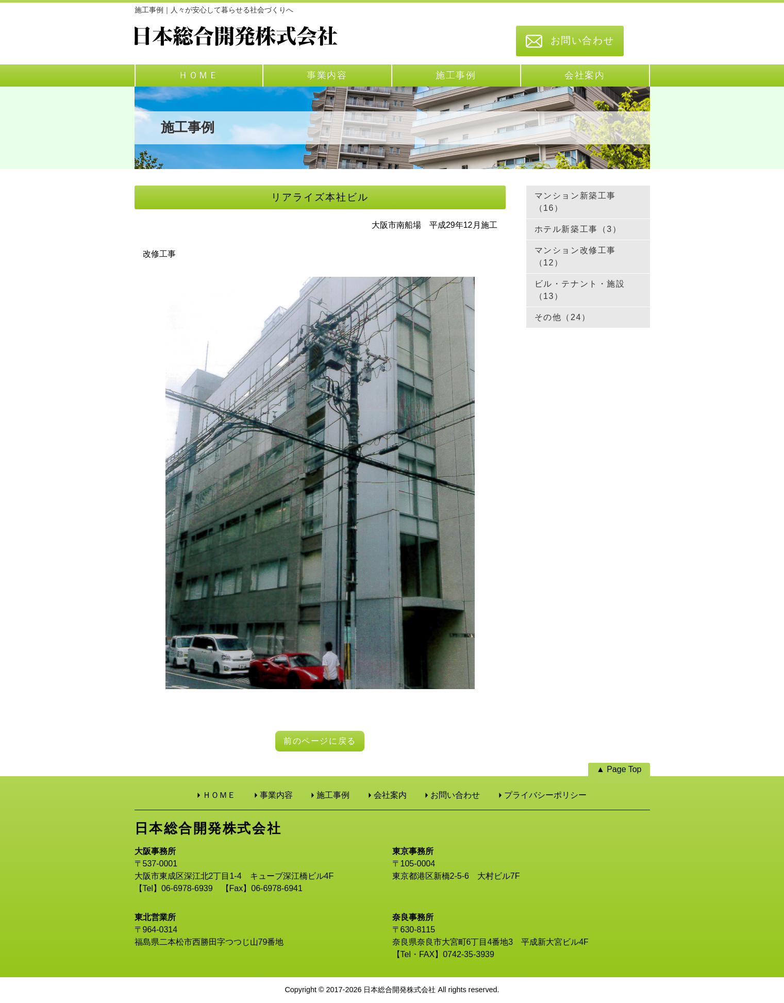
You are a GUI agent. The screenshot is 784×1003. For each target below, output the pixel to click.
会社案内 (584, 75)
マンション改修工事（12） (575, 256)
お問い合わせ (582, 40)
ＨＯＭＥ (198, 75)
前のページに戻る (319, 741)
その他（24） (563, 317)
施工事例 (456, 75)
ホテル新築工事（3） (578, 229)
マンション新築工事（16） (575, 201)
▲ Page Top (619, 769)
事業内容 (327, 75)
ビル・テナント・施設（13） (580, 289)
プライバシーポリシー (545, 795)
